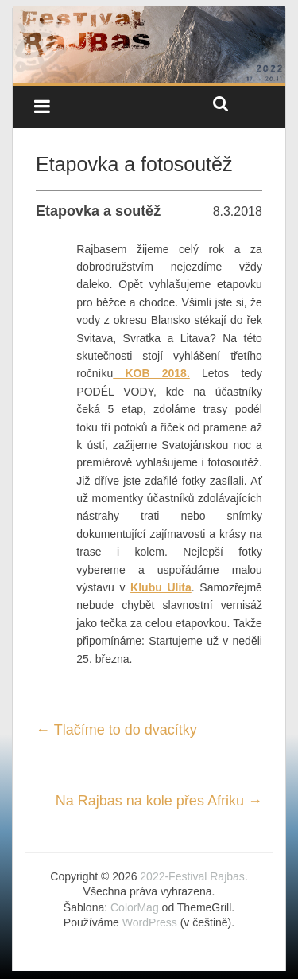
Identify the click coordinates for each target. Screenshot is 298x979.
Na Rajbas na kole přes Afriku (159, 801)
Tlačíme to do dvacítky (116, 730)
